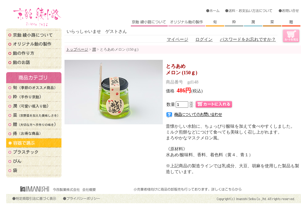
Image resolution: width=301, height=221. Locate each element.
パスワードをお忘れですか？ (248, 39)
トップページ (77, 49)
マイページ (177, 39)
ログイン (204, 39)
